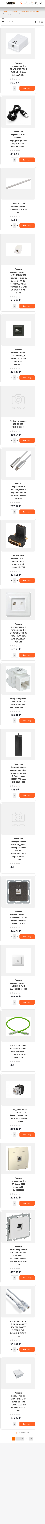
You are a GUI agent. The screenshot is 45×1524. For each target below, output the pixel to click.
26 (31, 1438)
